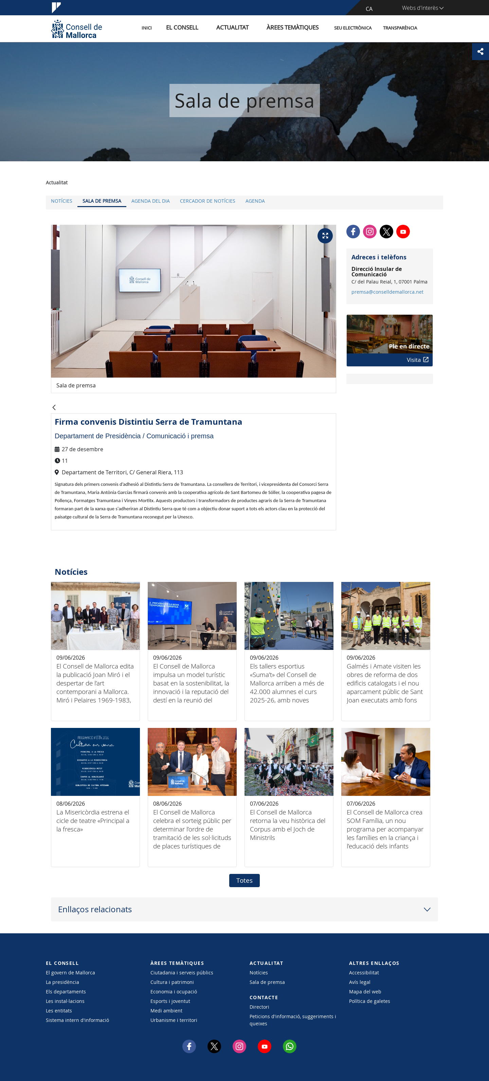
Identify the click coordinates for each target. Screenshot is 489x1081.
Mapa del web (365, 991)
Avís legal (359, 982)
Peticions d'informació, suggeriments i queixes (293, 1020)
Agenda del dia (150, 201)
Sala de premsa (102, 201)
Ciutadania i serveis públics (181, 972)
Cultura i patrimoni (172, 982)
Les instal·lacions (65, 1001)
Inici (177, 28)
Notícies (61, 201)
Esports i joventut (170, 1001)
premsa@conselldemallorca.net (387, 292)
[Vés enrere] (54, 407)
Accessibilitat (364, 972)
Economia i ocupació (173, 991)
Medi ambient (166, 1010)
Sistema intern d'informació (77, 1020)
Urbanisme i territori (173, 1020)
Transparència (400, 28)
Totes (244, 880)
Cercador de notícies (207, 201)
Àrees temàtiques (297, 28)
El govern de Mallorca (70, 972)
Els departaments (66, 991)
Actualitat (248, 28)
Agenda (255, 201)
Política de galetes (369, 1001)
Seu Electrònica (353, 28)
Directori (259, 1007)
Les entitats (59, 1010)
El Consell (206, 28)
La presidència (62, 982)
